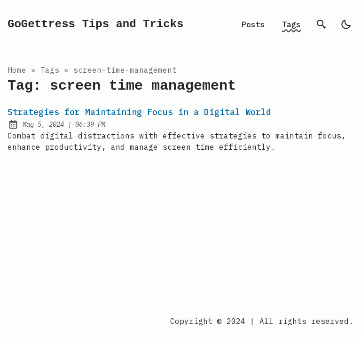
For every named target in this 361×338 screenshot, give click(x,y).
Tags (291, 24)
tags (49, 70)
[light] (345, 24)
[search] (321, 24)
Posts (253, 24)
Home (17, 70)
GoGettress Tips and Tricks (95, 24)
